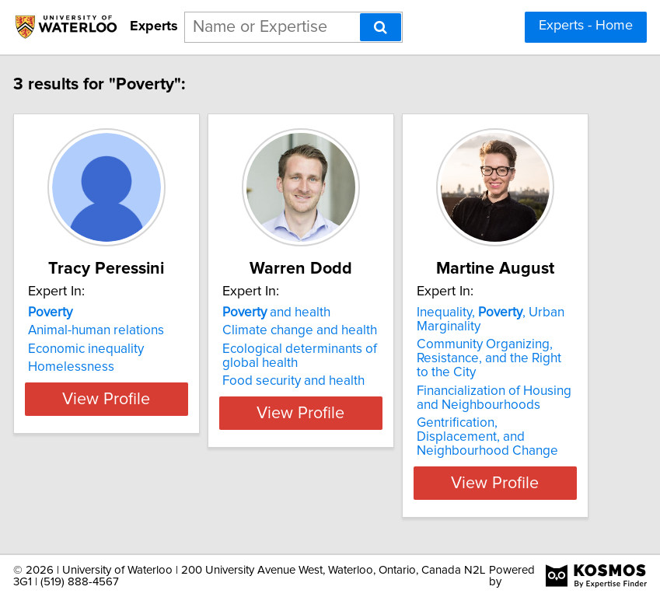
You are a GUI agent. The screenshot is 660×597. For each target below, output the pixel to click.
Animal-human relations (122, 330)
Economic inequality (111, 349)
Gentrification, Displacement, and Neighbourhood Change (513, 437)
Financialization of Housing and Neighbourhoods (519, 398)
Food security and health (319, 381)
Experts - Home (586, 26)
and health (302, 312)
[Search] (380, 27)
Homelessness (97, 367)
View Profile (132, 482)
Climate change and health (325, 330)
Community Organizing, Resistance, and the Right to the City (514, 358)
